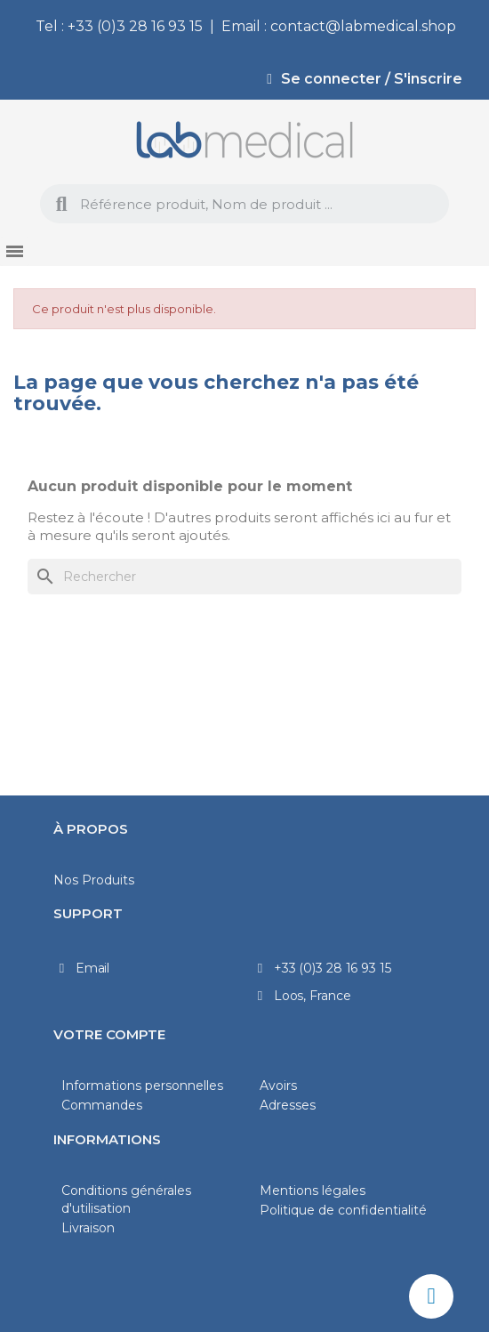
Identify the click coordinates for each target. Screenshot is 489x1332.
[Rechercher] (244, 576)
